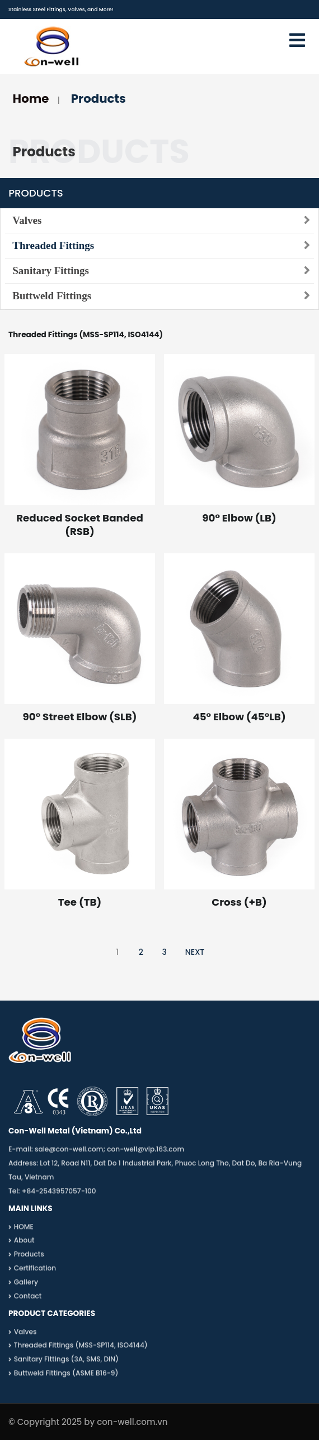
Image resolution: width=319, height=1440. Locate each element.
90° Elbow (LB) (239, 518)
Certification (35, 1271)
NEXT (195, 952)
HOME (24, 1230)
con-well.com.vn (132, 1422)
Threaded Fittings (53, 245)
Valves (26, 220)
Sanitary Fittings (50, 270)
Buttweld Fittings (51, 296)
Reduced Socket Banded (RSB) (79, 524)
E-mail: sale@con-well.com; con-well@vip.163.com (96, 1153)
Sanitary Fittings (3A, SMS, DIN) (66, 1363)
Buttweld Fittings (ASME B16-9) (66, 1376)
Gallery (26, 1285)
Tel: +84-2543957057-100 (52, 1194)
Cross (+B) (239, 902)
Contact (28, 1299)
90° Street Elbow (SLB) (80, 717)
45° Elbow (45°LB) (239, 717)
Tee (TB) (79, 902)
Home (31, 98)
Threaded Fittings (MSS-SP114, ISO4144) (81, 1349)
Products (98, 98)
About (24, 1244)
